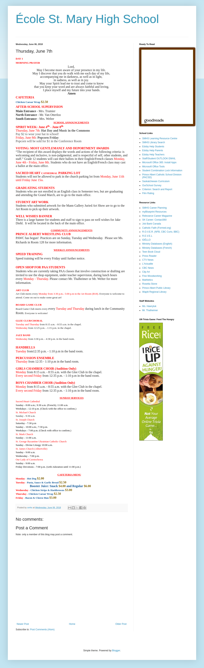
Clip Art (146, 271)
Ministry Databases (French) (157, 247)
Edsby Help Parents (152, 150)
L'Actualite (147, 263)
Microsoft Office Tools (153, 166)
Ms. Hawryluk (149, 306)
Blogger (116, 650)
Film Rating (148, 193)
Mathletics (147, 280)
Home (72, 624)
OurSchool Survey (151, 185)
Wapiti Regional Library (154, 291)
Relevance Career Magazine (157, 215)
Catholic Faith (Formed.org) (156, 227)
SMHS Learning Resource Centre (159, 138)
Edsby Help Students (153, 146)
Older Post (121, 624)
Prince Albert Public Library (156, 288)
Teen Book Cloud (151, 251)
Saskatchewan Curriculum (155, 181)
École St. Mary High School (87, 19)
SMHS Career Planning (154, 207)
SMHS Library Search (153, 142)
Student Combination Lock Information (162, 170)
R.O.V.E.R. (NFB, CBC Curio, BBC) (160, 231)
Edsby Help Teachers (153, 154)
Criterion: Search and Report (157, 189)
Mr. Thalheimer (150, 310)
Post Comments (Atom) (42, 629)
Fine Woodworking (152, 276)
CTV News (147, 259)
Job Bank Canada (151, 223)
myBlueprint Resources (154, 211)
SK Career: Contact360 (154, 219)
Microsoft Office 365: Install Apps (159, 162)
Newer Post (23, 624)
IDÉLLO (146, 239)
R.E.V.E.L (147, 236)
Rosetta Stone (149, 283)
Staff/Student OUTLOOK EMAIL (159, 158)
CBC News (148, 268)
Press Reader (149, 256)
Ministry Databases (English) (157, 243)
